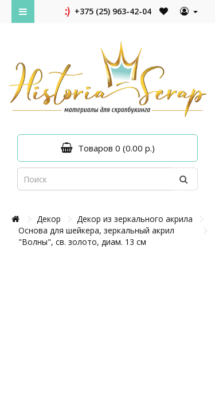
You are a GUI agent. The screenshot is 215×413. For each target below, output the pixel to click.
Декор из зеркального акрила (135, 218)
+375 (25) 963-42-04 (106, 11)
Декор (49, 218)
